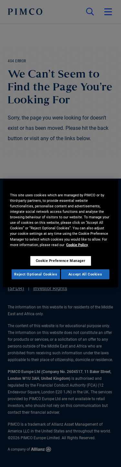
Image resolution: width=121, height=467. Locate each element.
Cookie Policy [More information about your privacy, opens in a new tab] (77, 244)
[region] (60, 233)
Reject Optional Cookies (35, 274)
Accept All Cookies (85, 274)
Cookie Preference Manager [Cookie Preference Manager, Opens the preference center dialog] (60, 260)
